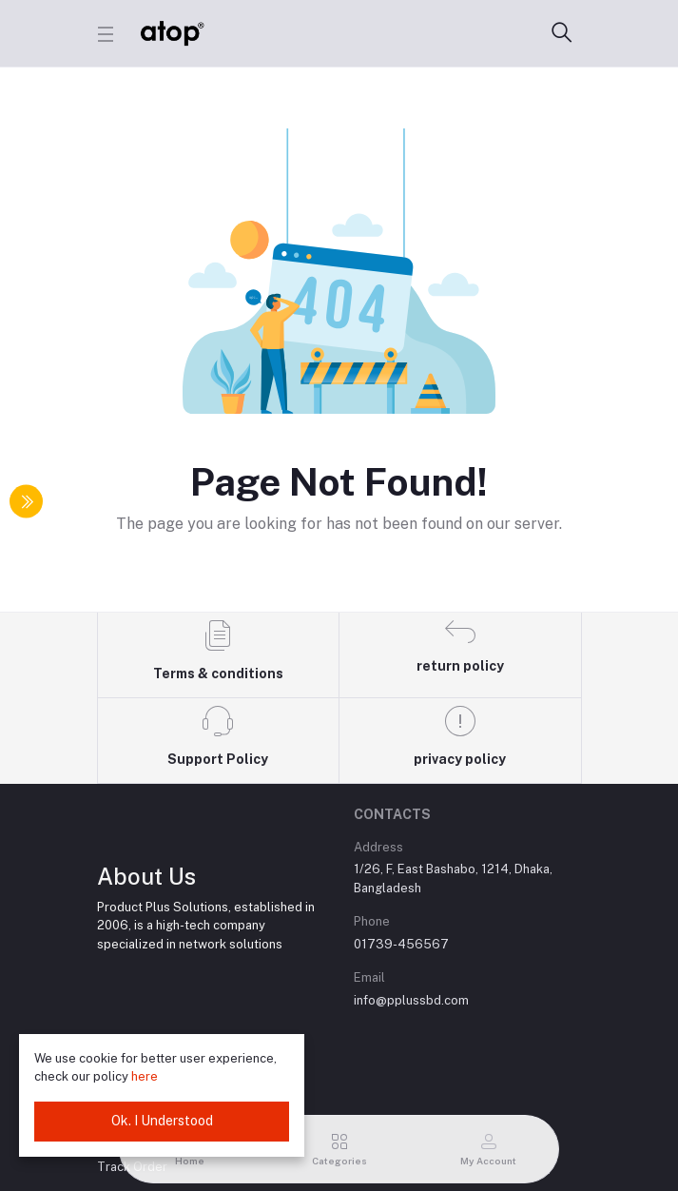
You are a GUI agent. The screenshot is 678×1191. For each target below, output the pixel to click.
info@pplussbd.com (411, 1000)
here (144, 1076)
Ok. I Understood (162, 1120)
